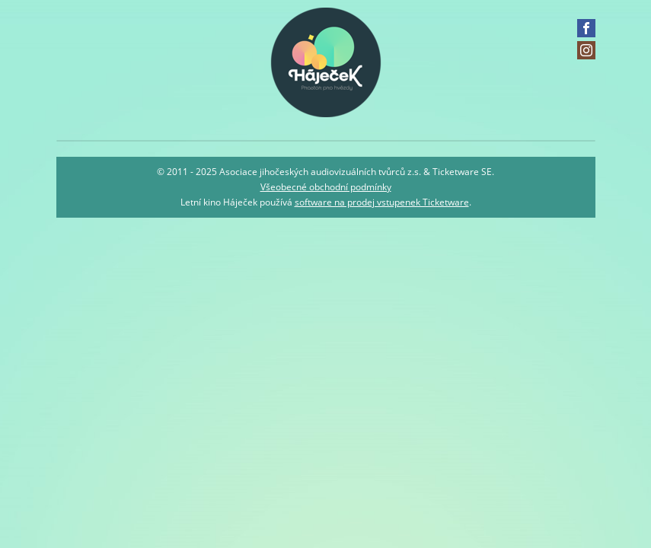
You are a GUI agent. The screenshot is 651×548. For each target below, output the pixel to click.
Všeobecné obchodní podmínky (325, 186)
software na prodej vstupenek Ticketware (382, 202)
